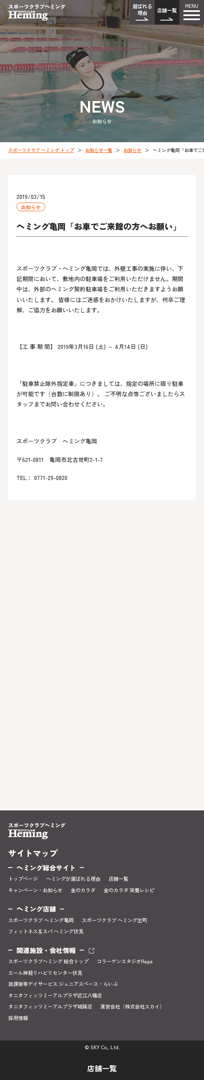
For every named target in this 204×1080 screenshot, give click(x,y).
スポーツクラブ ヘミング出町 (114, 920)
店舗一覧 (167, 10)
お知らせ (132, 150)
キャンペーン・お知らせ (35, 890)
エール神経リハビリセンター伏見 (45, 972)
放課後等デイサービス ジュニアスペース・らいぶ (63, 984)
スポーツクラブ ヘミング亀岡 (41, 920)
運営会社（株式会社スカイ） (132, 1006)
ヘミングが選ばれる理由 (73, 878)
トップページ (23, 878)
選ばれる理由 (142, 9)
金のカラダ (83, 890)
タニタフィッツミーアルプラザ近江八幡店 (55, 995)
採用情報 (18, 1018)
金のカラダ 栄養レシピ (129, 890)
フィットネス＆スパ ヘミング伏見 (45, 931)
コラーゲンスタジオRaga (125, 961)
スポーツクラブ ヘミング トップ (41, 150)
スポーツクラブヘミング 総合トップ (48, 961)
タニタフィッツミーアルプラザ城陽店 (50, 1006)
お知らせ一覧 (98, 150)
